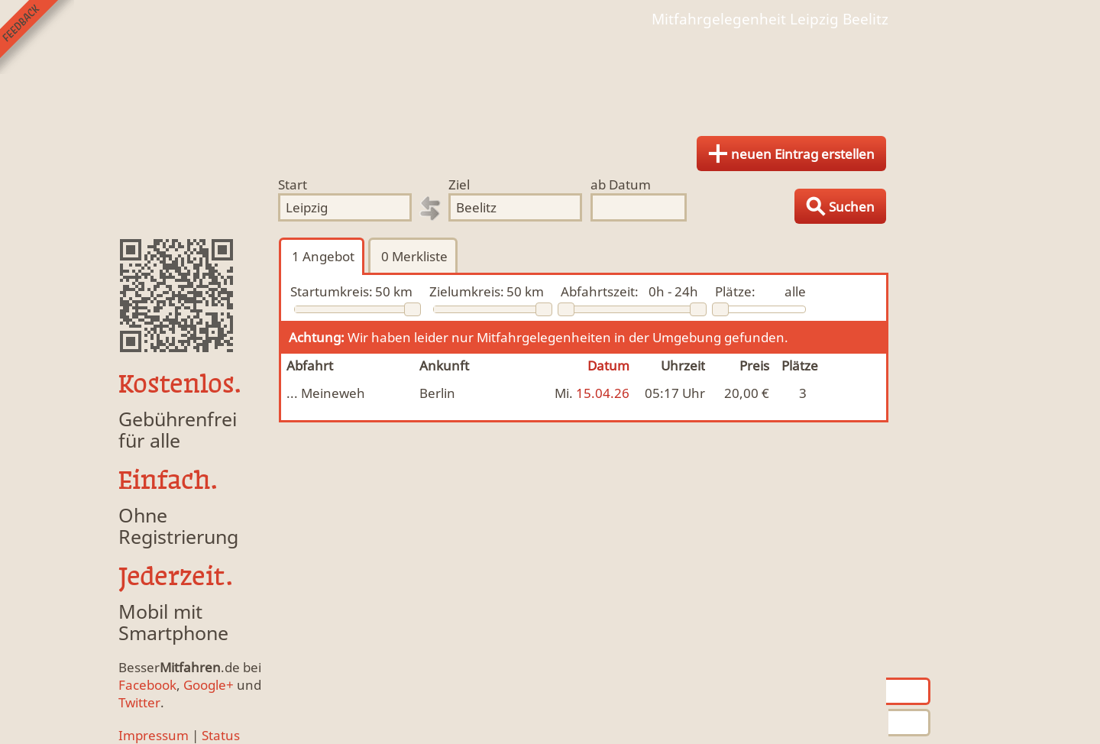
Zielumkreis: (466, 291)
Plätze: (735, 291)
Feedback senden (37, 37)
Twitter (139, 702)
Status (221, 735)
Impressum (153, 735)
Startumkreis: (331, 291)
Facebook (147, 685)
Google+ (208, 685)
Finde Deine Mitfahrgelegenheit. (550, 76)
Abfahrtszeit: (600, 291)
